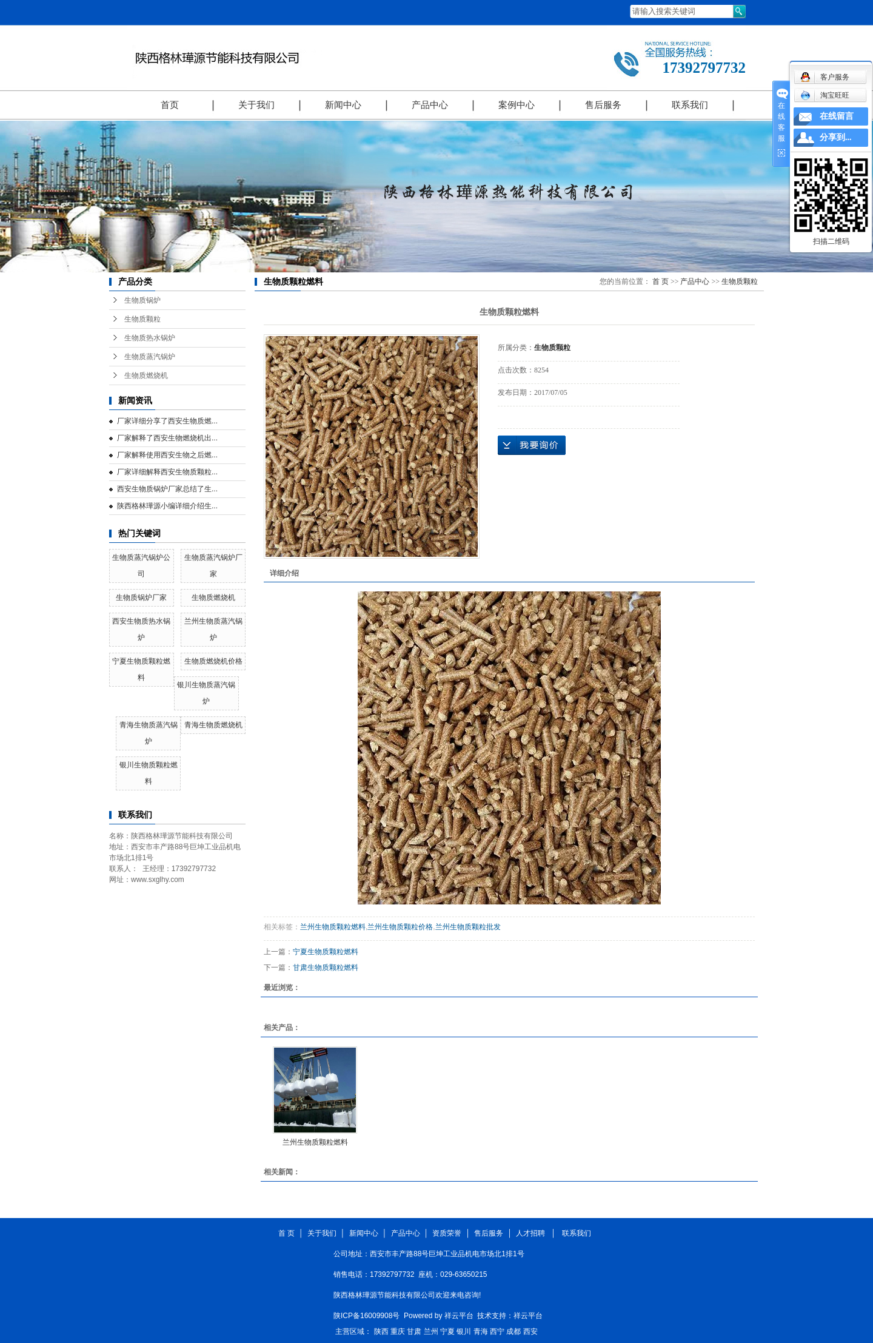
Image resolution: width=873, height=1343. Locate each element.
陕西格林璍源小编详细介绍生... (167, 506)
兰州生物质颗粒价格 (400, 927)
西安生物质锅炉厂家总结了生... (167, 489)
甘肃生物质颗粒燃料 (325, 967)
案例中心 (516, 105)
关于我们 (256, 105)
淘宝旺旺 (824, 95)
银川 (464, 1331)
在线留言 (837, 116)
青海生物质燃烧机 (213, 725)
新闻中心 (343, 105)
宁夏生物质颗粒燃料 (325, 952)
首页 (170, 105)
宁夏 (447, 1331)
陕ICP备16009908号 (366, 1315)
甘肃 (414, 1331)
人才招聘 (532, 1233)
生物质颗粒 (142, 319)
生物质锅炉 (142, 300)
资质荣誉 (446, 1233)
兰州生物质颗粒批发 (468, 927)
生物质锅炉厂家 (141, 597)
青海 (480, 1331)
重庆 (397, 1331)
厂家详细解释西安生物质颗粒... (167, 472)
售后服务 (603, 105)
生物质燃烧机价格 (213, 661)
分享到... (836, 137)
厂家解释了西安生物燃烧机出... (167, 438)
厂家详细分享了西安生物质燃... (167, 421)
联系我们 (690, 105)
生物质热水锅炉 (149, 338)
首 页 (660, 281)
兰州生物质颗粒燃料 (333, 927)
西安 (530, 1331)
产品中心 (430, 105)
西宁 (497, 1331)
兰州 (431, 1331)
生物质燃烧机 (146, 375)
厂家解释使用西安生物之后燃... (167, 455)
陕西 (381, 1331)
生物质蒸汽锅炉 (149, 356)
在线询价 (532, 445)
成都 (513, 1331)
